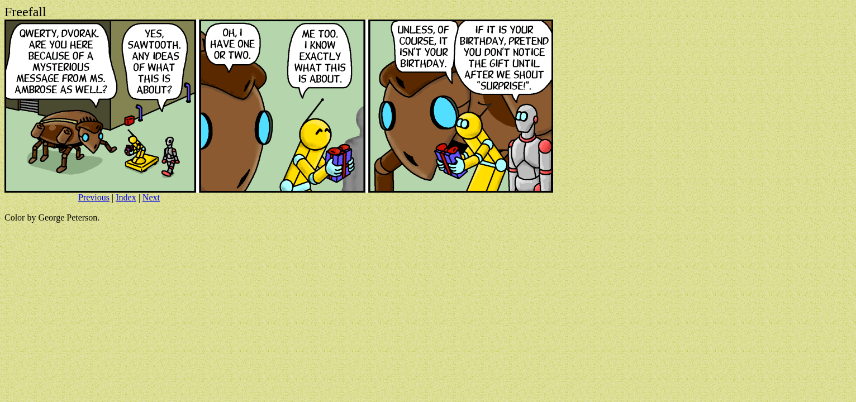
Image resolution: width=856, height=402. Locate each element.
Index (126, 197)
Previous (94, 197)
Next (151, 197)
